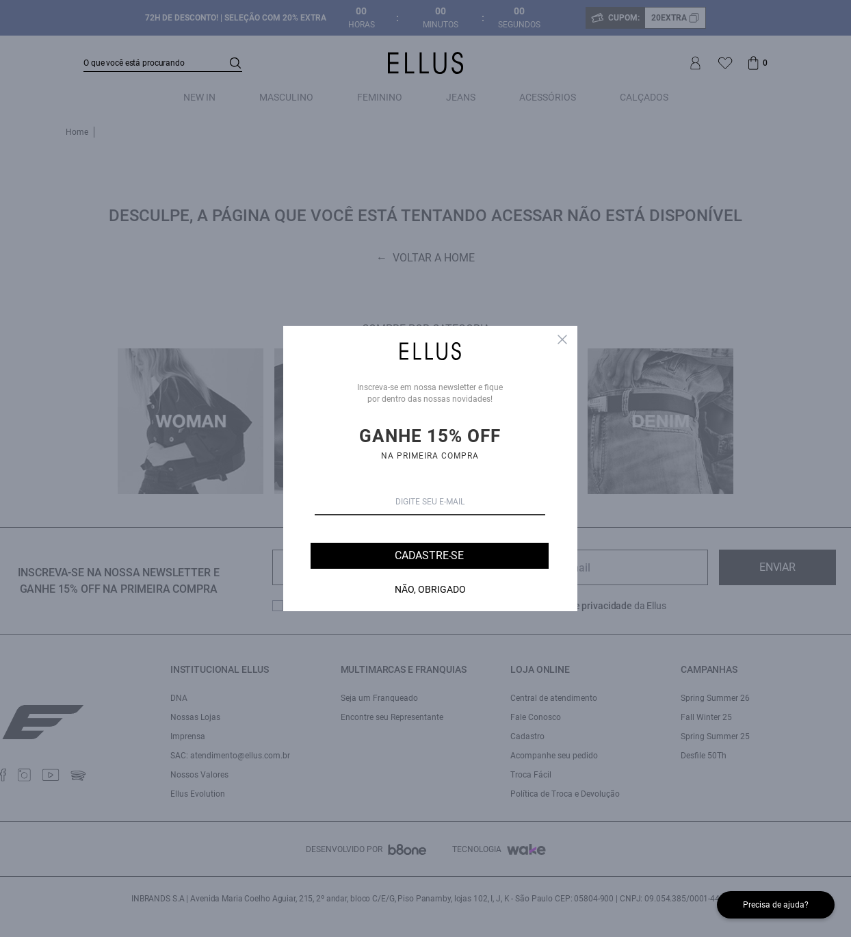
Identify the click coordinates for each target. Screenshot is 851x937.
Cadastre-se (429, 555)
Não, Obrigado (430, 589)
